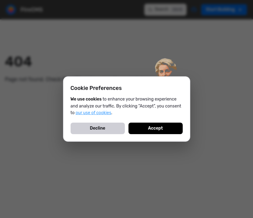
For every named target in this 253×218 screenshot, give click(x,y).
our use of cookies (93, 112)
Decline (97, 128)
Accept (155, 128)
